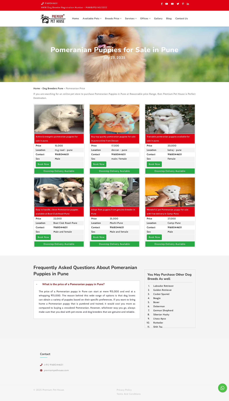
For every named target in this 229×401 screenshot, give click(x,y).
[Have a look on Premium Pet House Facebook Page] (162, 3)
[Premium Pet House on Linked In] (187, 3)
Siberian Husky (161, 314)
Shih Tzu (158, 326)
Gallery (158, 18)
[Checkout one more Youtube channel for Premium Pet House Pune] (172, 3)
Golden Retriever (162, 289)
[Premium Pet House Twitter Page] (178, 3)
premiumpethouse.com (56, 370)
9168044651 (51, 3)
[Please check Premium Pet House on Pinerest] (183, 3)
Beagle (157, 297)
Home (75, 18)
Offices (144, 18)
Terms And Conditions (129, 393)
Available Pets (91, 18)
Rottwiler (158, 322)
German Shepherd (163, 310)
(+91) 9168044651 (53, 364)
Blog (169, 18)
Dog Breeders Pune (53, 88)
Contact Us (181, 18)
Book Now (43, 163)
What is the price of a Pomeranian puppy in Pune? (73, 284)
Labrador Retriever (163, 285)
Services (130, 18)
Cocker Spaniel (161, 293)
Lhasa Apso (159, 318)
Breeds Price (112, 18)
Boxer (156, 302)
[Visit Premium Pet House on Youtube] (167, 3)
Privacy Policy (124, 389)
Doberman (159, 306)
